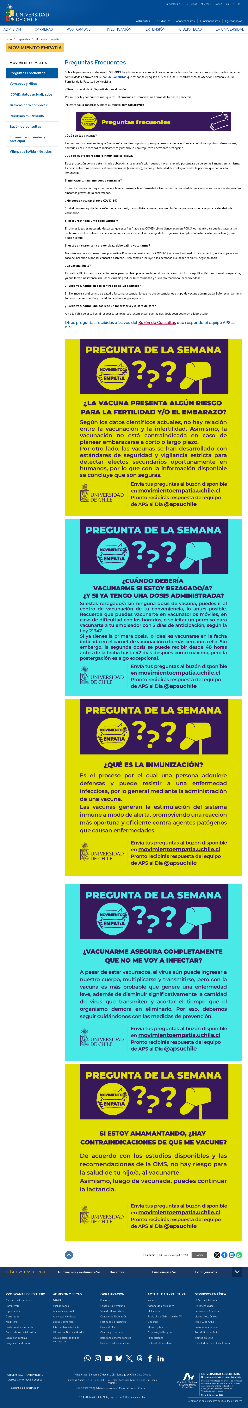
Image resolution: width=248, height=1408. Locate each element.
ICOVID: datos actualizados (31, 94)
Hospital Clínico (109, 1327)
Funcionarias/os (210, 21)
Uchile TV (176, 1316)
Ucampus (213, 1300)
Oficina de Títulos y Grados (68, 1332)
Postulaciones (61, 1306)
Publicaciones (155, 1337)
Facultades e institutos (113, 1321)
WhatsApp (239, 1255)
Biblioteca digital (204, 1306)
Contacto (143, 1388)
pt (239, 4)
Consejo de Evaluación (113, 1316)
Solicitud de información (25, 1387)
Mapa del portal (127, 1388)
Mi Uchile (206, 4)
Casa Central (144, 1374)
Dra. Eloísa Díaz (114, 1380)
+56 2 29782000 (85, 1388)
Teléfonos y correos (106, 1388)
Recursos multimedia (27, 116)
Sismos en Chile (204, 1337)
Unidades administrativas (114, 1343)
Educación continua (17, 1337)
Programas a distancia (18, 1343)
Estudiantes (163, 21)
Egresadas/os (233, 21)
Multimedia (154, 1311)
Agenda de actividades (161, 1306)
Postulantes (142, 21)
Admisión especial (63, 1311)
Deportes (153, 1321)
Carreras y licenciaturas (19, 1300)
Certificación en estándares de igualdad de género (215, 1401)
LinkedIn (231, 1255)
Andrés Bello (85, 1380)
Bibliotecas (189, 29)
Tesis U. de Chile (204, 1321)
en (227, 4)
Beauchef (99, 1380)
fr (233, 4)
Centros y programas (112, 1332)
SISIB (82, 1397)
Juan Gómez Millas (135, 1380)
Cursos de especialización (21, 1332)
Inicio (9, 39)
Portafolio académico (207, 1332)
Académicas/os (185, 21)
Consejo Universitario (112, 1306)
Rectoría (105, 1300)
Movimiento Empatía (47, 39)
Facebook (224, 1254)
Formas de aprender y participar (27, 139)
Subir (69, 1255)
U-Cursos (192, 4)
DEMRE (57, 1300)
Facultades (172, 4)
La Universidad (227, 29)
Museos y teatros (157, 1327)
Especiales (24, 39)
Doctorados (12, 1316)
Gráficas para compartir (29, 105)
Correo (218, 4)
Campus (72, 1380)
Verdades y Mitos (23, 84)
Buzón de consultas (25, 126)
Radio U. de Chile (158, 1316)
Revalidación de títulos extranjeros (66, 1339)
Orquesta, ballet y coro (161, 1332)
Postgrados (79, 29)
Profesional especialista (20, 1327)
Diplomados (13, 1311)
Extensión (155, 29)
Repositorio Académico (208, 1311)
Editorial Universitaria (160, 1343)
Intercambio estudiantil (66, 1327)
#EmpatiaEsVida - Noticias (31, 151)
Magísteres (12, 1321)
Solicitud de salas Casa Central (213, 1343)
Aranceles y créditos (65, 1316)
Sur (148, 1380)
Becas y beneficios (64, 1321)
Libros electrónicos (206, 1316)
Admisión (14, 29)
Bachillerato (13, 1306)
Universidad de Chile (97, 1397)
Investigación (118, 29)
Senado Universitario (112, 1311)
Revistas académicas (206, 1327)
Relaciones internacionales (115, 1337)
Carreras (45, 29)
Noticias (152, 1300)
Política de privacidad (134, 1397)
